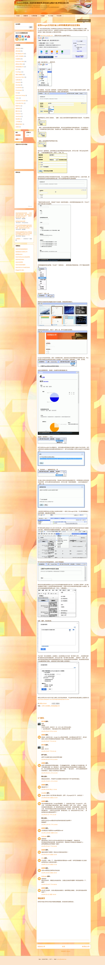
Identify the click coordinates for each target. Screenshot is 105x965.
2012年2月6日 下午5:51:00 (48, 751)
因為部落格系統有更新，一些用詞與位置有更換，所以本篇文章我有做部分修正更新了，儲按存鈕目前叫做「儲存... (24, 215)
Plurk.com (30, 206)
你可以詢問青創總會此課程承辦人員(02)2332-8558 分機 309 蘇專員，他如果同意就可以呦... (24, 227)
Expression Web (20, 61)
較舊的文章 (85, 946)
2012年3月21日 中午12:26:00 (49, 759)
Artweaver (18, 113)
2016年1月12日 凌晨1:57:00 (49, 864)
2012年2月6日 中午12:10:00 (49, 731)
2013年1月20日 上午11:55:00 (49, 781)
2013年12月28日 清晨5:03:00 (49, 833)
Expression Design (20, 95)
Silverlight (18, 85)
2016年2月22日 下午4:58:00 (49, 884)
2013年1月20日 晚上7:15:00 (49, 789)
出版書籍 (18, 58)
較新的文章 (41, 946)
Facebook (18, 82)
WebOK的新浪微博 (20, 264)
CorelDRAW (19, 87)
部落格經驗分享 (55, 706)
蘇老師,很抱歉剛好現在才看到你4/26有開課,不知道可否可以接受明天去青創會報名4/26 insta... (24, 233)
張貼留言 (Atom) (65, 951)
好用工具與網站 (46, 706)
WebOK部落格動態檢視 (22, 249)
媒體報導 (18, 108)
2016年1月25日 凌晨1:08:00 (49, 872)
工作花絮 (18, 121)
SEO (17, 69)
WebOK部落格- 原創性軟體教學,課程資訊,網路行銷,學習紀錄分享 (43, 3)
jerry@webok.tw (62, 959)
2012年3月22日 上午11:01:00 (49, 773)
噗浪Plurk (18, 106)
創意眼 (43, 734)
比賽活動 (18, 79)
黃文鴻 (43, 721)
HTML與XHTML (20, 103)
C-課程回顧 (34, 15)
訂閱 (27, 135)
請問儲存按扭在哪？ (21, 221)
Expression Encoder (21, 100)
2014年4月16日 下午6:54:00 (49, 846)
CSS (17, 93)
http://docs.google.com (47, 35)
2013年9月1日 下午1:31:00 (48, 814)
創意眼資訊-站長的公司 (21, 251)
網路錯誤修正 (19, 124)
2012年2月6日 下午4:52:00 (48, 741)
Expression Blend (20, 77)
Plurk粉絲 (50, 15)
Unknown (44, 836)
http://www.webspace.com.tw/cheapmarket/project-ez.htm (53, 699)
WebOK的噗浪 (19, 262)
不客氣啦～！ (19, 238)
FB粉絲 (42, 15)
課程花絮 (18, 51)
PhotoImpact (19, 90)
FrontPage (18, 72)
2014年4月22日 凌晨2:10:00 (49, 854)
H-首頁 (18, 15)
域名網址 (18, 119)
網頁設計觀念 (19, 64)
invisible (43, 793)
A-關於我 (25, 15)
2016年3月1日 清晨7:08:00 (48, 894)
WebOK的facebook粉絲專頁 (23, 257)
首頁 (63, 946)
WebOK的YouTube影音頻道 (23, 267)
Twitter (17, 98)
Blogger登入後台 (20, 270)
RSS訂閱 (59, 15)
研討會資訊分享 (20, 53)
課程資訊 (18, 48)
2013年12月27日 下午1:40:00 (49, 824)
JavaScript (18, 116)
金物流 (17, 126)
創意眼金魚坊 (19, 254)
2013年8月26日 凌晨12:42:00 (49, 797)
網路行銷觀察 (19, 74)
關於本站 (18, 111)
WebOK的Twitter (20, 259)
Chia (42, 858)
